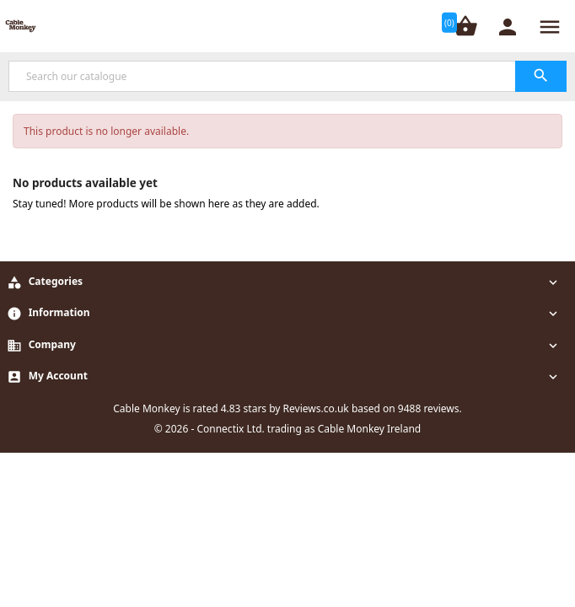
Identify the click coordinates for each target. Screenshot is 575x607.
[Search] (287, 76)
